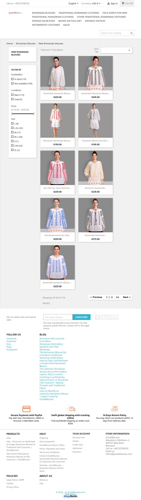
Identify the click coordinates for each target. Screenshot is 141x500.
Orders (76, 441)
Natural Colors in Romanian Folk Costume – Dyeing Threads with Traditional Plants (54, 384)
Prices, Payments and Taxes (52, 448)
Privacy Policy (12, 487)
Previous (95, 297)
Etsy (8, 344)
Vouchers (77, 451)
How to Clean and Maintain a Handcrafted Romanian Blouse (54, 363)
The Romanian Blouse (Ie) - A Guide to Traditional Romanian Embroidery (53, 355)
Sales (66, 24)
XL (17, 150)
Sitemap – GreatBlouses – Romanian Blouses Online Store (51, 468)
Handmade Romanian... (95, 235)
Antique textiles (95, 20)
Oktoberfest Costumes (46, 24)
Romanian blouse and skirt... (95, 140)
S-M (18, 145)
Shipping (44, 438)
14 (117, 297)
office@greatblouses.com (119, 453)
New (19, 95)
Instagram (116, 317)
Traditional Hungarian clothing (53, 16)
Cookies (9, 483)
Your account (81, 433)
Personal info (79, 437)
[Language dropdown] (74, 3)
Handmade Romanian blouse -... (57, 282)
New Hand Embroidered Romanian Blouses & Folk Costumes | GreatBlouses (18, 456)
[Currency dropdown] (96, 3)
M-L (18, 136)
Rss (103, 317)
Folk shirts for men (114, 12)
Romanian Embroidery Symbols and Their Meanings (51, 346)
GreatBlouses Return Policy (52, 445)
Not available (23, 83)
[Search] (117, 33)
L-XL (18, 128)
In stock (20, 79)
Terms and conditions (49, 452)
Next (127, 297)
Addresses (77, 448)
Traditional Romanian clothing (79, 12)
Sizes (8, 438)
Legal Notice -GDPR (15, 479)
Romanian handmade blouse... (57, 140)
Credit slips (78, 444)
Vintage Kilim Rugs (43, 20)
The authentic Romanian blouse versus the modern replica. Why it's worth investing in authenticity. (53, 373)
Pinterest (109, 317)
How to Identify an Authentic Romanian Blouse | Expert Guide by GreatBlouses (54, 395)
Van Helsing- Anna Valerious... (57, 188)
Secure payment (47, 441)
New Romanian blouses (20, 53)
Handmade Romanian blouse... (57, 93)
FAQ (41, 483)
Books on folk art (70, 20)
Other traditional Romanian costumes (101, 16)
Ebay (8, 346)
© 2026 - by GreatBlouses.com (70, 492)
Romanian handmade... (95, 188)
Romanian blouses (43, 12)
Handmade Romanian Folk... (57, 235)
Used (18, 99)
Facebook (97, 317)
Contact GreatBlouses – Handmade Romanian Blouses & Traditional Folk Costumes (53, 458)
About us (44, 479)
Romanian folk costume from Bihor (52, 340)
